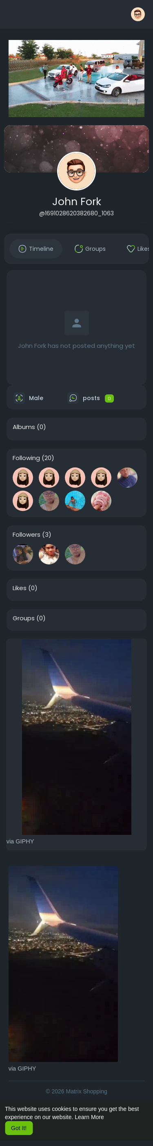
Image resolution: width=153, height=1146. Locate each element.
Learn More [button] (89, 1117)
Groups (24, 618)
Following (26, 458)
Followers (26, 534)
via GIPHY (20, 841)
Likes (20, 588)
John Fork (76, 202)
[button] (138, 14)
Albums (24, 427)
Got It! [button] (19, 1128)
